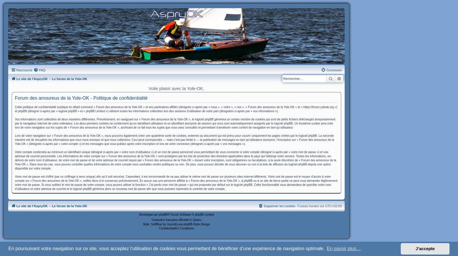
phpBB (163, 214)
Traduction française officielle (170, 220)
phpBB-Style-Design (197, 224)
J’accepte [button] (425, 248)
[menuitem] (39, 70)
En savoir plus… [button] (344, 248)
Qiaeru (197, 220)
